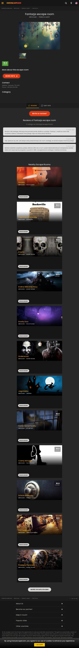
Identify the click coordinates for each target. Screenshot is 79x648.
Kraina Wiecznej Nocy (27, 287)
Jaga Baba (23, 391)
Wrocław (16, 8)
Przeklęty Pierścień (26, 565)
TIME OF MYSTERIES (31, 532)
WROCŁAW (33, 17)
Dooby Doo (23, 322)
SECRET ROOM (30, 289)
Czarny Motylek (25, 461)
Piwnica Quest (26, 8)
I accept (39, 645)
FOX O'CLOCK (30, 185)
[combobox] (71, 3)
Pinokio (21, 182)
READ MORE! (23, 231)
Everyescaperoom (7, 8)
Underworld (23, 356)
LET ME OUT (29, 428)
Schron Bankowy (25, 495)
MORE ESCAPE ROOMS (40, 589)
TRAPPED (28, 393)
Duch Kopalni (24, 530)
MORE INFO (10, 76)
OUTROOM (29, 219)
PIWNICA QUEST (44, 17)
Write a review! (39, 113)
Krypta (21, 252)
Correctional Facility (27, 426)
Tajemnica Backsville (27, 217)
